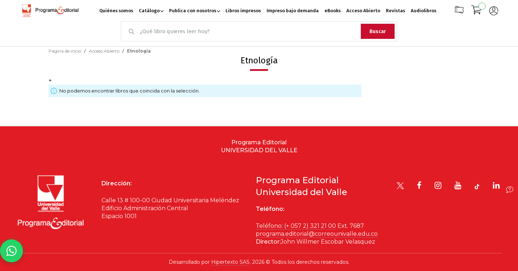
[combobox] (259, 31)
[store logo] (50, 10)
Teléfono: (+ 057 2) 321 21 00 (296, 225)
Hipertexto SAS (230, 262)
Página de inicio (65, 51)
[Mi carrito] (476, 11)
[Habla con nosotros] (11, 250)
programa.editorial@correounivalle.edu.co (317, 233)
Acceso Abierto (105, 51)
